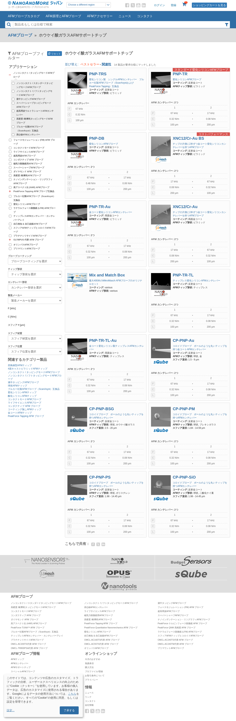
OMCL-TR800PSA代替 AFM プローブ (29, 648)
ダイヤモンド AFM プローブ (27, 171)
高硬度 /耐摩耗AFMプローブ (27, 175)
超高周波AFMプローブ (24, 156)
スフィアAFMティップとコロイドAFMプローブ (34, 230)
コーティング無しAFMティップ (24, 409)
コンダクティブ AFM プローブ (28, 159)
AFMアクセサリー (100, 16)
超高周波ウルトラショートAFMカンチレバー (35, 113)
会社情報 (89, 705)
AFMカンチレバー (19, 663)
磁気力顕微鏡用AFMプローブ (27, 163)
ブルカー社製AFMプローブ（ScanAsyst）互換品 (29, 128)
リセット (54, 53)
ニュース (124, 16)
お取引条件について (94, 675)
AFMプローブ (20, 35)
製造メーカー (15, 295)
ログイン (159, 5)
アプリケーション (23, 67)
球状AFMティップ (17, 385)
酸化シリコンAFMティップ (22, 396)
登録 (173, 5)
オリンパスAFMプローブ (25, 244)
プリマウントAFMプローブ (26, 248)
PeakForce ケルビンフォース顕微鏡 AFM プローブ (182, 623)
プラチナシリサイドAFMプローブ (29, 236)
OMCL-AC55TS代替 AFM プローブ (101, 644)
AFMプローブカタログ (24, 16)
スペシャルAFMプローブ (23, 671)
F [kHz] (12, 308)
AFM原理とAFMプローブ (63, 16)
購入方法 (89, 667)
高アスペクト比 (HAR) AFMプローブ (31, 187)
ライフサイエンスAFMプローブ (28, 152)
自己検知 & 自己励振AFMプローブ (30, 224)
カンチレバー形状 (17, 282)
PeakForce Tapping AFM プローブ (26, 416)
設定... (11, 710)
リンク (88, 697)
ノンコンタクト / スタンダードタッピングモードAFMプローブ (34, 85)
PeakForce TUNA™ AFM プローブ (27, 627)
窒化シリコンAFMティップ (22, 392)
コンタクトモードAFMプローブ (28, 148)
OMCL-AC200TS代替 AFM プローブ (28, 644)
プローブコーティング (20, 256)
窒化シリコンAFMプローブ (26, 204)
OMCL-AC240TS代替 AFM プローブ (175, 640)
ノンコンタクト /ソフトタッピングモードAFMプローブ (34, 93)
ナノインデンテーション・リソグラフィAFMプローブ (32, 181)
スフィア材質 (15, 333)
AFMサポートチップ (21, 667)
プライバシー (91, 680)
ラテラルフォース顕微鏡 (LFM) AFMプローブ (34, 210)
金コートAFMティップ (20, 412)
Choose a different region (89, 4)
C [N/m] (12, 316)
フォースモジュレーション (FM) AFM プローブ (34, 142)
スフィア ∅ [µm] (16, 325)
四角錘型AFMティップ (20, 365)
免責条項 (89, 663)
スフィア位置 (15, 346)
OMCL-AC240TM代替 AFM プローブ (175, 644)
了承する (69, 710)
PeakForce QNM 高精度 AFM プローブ (176, 627)
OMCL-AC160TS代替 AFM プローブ (101, 640)
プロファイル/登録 (94, 671)
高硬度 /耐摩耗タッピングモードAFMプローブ (34, 121)
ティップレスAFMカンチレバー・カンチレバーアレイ (34, 218)
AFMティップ (17, 659)
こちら (72, 693)
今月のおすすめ (92, 659)
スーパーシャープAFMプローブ (28, 167)
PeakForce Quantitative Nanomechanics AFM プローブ (110, 627)
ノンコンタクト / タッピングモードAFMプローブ (34, 372)
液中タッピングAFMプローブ (30, 99)
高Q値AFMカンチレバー (28, 134)
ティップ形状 (15, 269)
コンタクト (145, 16)
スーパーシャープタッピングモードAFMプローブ (33, 105)
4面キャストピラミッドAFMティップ (27, 368)
